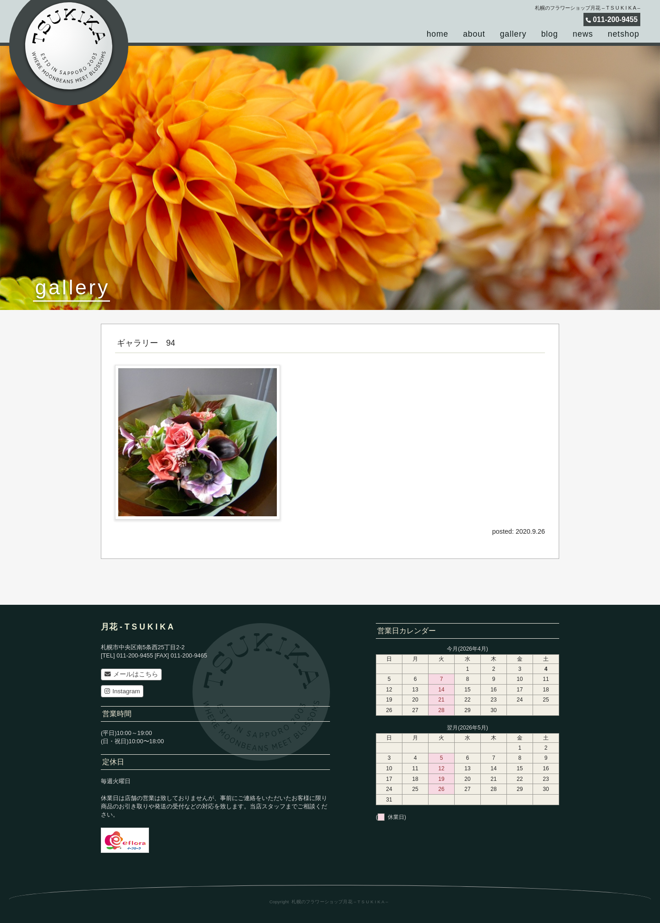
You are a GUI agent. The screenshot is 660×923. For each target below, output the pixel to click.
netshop (623, 34)
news (582, 34)
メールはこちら (131, 674)
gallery (513, 34)
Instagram (122, 691)
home (438, 34)
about (474, 34)
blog (549, 34)
